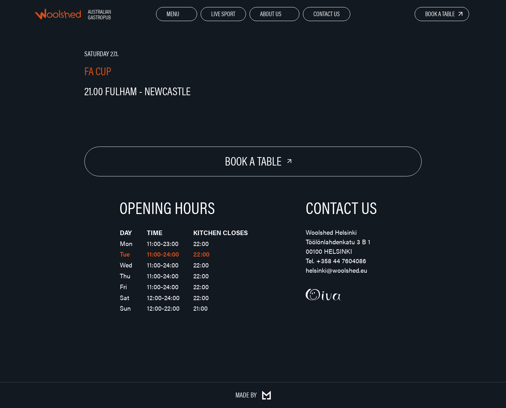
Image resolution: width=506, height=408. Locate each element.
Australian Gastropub (99, 14)
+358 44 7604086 (341, 260)
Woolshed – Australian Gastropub (58, 14)
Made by (253, 394)
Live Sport (223, 13)
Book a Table (440, 13)
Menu (173, 13)
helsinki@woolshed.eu (336, 270)
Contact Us (326, 13)
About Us (270, 13)
